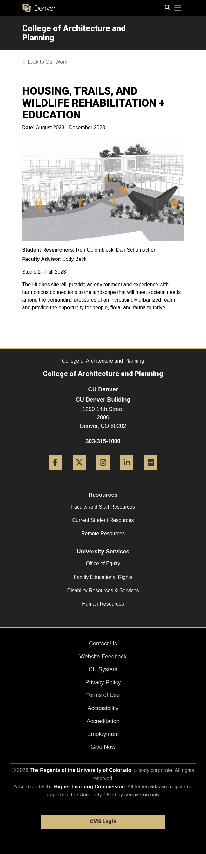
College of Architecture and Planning (74, 33)
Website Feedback (103, 656)
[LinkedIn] (127, 472)
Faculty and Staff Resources (103, 506)
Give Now (102, 747)
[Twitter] (79, 472)
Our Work (56, 62)
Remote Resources (103, 533)
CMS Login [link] (103, 821)
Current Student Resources (103, 520)
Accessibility (102, 708)
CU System (103, 669)
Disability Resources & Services (103, 590)
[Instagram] (103, 472)
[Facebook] (55, 472)
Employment (103, 734)
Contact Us (103, 643)
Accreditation (102, 721)
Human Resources (103, 604)
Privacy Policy (103, 682)
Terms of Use (103, 695)
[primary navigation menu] (177, 8)
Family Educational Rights (103, 577)
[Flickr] (151, 472)
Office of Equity (103, 563)
